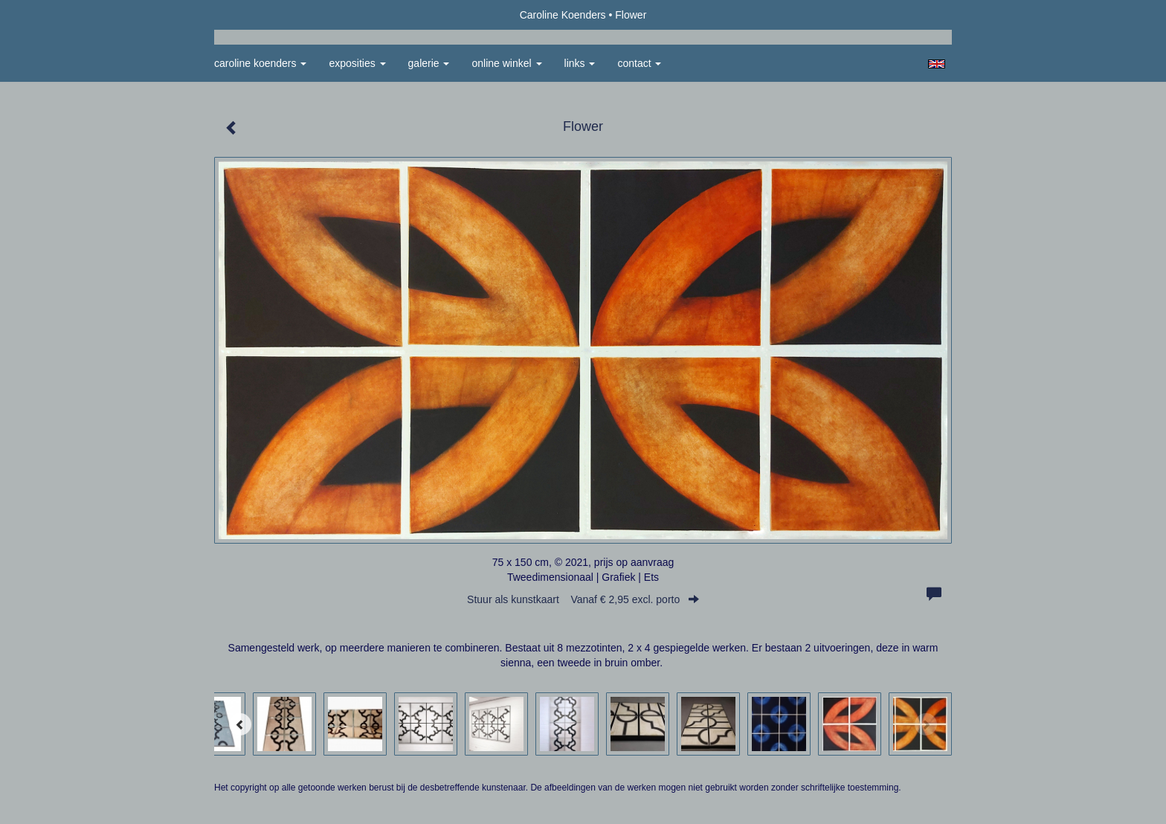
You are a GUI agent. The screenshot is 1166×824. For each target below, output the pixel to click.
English (936, 63)
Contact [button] (639, 63)
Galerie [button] (429, 63)
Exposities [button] (357, 63)
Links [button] (580, 63)
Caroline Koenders (563, 15)
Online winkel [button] (506, 63)
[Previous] (240, 724)
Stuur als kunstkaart (583, 599)
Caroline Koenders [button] (260, 63)
